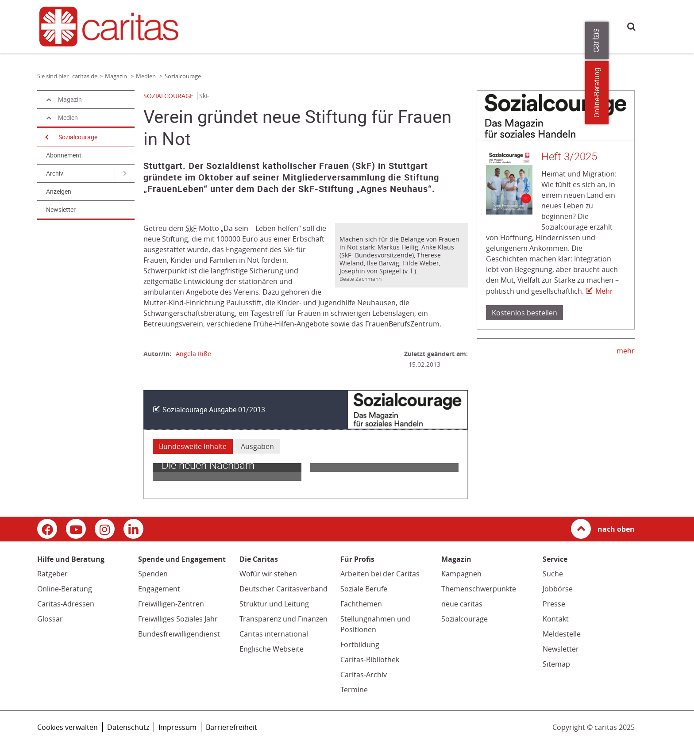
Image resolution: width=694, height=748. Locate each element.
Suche (631, 26)
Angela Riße (193, 353)
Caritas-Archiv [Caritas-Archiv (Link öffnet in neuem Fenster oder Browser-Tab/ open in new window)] (363, 674)
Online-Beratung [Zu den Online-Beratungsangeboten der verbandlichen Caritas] (682, 93)
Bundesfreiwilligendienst (179, 634)
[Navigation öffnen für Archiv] (125, 173)
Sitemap (556, 664)
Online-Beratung (64, 589)
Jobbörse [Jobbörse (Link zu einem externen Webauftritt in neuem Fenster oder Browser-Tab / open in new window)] (558, 589)
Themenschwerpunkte (478, 589)
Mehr (604, 291)
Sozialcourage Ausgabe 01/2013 (213, 410)
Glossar (50, 619)
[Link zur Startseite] (114, 26)
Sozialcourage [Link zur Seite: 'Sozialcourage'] (183, 76)
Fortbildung (359, 644)
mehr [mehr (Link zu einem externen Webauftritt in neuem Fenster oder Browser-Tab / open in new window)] (626, 351)
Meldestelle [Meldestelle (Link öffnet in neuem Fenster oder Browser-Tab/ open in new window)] (562, 634)
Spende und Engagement (328, 26)
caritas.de (213, 25)
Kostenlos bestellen (524, 313)
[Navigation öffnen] (46, 137)
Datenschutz (128, 727)
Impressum (177, 727)
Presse (499, 26)
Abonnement (63, 155)
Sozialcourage (77, 137)
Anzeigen (58, 191)
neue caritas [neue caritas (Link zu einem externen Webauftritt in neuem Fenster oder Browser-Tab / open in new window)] (461, 604)
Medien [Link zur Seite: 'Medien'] (146, 76)
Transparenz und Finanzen (283, 619)
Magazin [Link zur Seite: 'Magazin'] (116, 76)
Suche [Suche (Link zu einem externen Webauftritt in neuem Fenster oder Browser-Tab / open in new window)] (553, 574)
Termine (354, 689)
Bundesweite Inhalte (193, 446)
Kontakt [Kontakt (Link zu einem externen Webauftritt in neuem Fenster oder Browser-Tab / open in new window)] (556, 619)
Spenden (153, 574)
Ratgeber (52, 574)
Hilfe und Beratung (254, 26)
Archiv (54, 173)
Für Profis (465, 26)
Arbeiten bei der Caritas (380, 574)
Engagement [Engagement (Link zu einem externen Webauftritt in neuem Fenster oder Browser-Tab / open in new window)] (159, 589)
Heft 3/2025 (569, 156)
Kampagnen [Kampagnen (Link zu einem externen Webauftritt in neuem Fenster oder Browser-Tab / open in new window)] (461, 574)
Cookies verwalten (67, 727)
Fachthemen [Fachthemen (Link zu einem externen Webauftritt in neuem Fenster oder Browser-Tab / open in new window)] (361, 604)
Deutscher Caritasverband (283, 589)
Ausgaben (257, 446)
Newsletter (61, 209)
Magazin (386, 26)
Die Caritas (425, 26)
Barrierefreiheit (231, 727)
